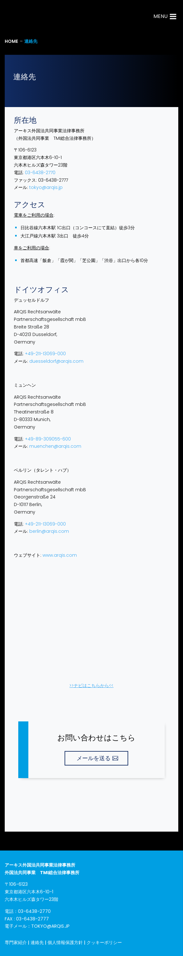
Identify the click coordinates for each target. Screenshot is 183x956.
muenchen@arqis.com (55, 446)
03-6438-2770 (40, 172)
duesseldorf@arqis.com (56, 361)
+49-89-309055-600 (48, 439)
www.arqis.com (60, 555)
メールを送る (94, 758)
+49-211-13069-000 (45, 353)
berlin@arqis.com (49, 531)
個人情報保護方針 (65, 942)
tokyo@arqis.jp (46, 187)
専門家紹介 (16, 942)
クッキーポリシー (104, 942)
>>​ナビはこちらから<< (91, 685)
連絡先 (37, 942)
